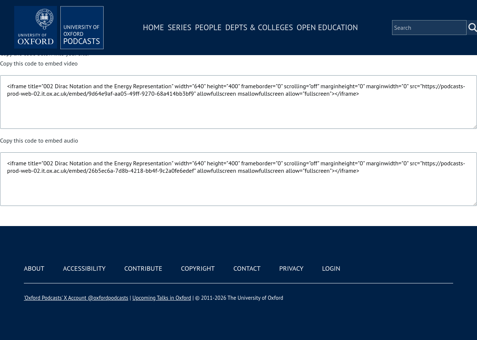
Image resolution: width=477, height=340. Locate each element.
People (208, 27)
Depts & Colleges (259, 27)
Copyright (198, 268)
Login (331, 268)
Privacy (291, 268)
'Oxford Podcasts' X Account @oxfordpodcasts (76, 297)
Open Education (327, 27)
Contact (246, 268)
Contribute (143, 268)
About (34, 268)
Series (179, 27)
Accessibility (84, 268)
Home (153, 27)
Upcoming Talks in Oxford (161, 297)
